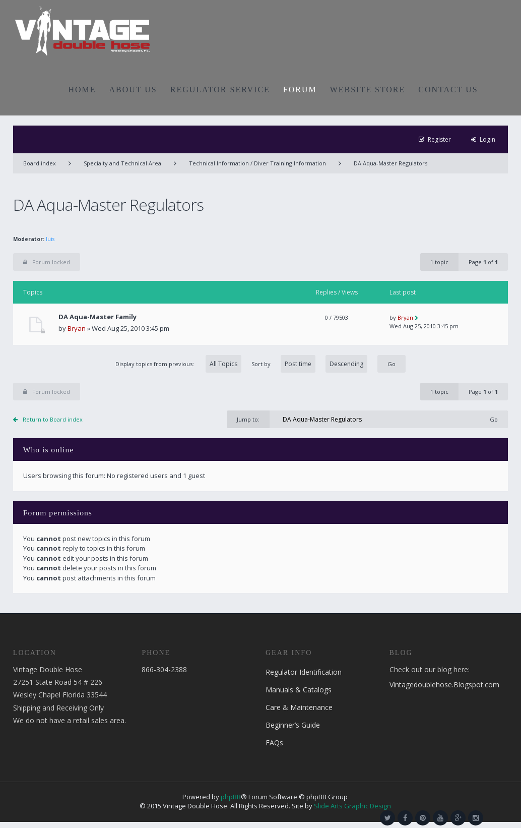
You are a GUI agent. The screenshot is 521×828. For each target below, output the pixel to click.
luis (50, 239)
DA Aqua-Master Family (97, 317)
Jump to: (248, 419)
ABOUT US (133, 89)
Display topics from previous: (178, 364)
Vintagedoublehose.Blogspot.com (444, 684)
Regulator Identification (304, 672)
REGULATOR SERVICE (220, 89)
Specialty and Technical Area (122, 163)
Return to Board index (53, 419)
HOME (82, 89)
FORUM (300, 89)
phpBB (231, 796)
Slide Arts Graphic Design (352, 805)
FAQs (274, 742)
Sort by (309, 364)
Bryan (77, 328)
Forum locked (46, 262)
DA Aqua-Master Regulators (390, 163)
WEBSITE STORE (368, 89)
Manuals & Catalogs (299, 689)
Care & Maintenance (299, 707)
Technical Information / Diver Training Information (257, 163)
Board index (39, 163)
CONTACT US (448, 89)
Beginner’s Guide (293, 725)
